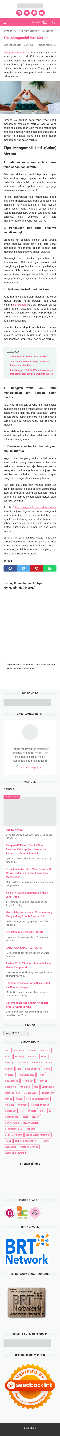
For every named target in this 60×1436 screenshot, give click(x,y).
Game (47, 1069)
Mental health (47, 1093)
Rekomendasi (12, 1117)
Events (49, 1062)
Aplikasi (32, 1050)
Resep (25, 1117)
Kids (36, 1087)
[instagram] (18, 12)
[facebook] (33, 12)
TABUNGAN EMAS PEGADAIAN (24, 947)
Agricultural (18, 1050)
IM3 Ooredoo (11, 1081)
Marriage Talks (12, 1093)
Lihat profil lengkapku (30, 767)
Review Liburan (31, 1123)
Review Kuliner (12, 1123)
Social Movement (13, 1135)
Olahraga (9, 1105)
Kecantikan (27, 1081)
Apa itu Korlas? (14, 829)
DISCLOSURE (30, 1428)
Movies (8, 1099)
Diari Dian (23, 1062)
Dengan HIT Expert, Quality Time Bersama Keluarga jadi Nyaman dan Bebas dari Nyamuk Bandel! (26, 849)
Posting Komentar (46, 45)
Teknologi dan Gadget (25, 1141)
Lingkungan (48, 1087)
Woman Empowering (15, 1153)
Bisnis (8, 1056)
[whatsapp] (49, 568)
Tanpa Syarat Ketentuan (38, 1135)
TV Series (44, 1141)
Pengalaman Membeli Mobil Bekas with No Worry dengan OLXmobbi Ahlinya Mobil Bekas (29, 873)
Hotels (41, 1075)
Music (19, 1099)
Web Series (10, 1147)
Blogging (19, 1056)
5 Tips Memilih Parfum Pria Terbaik (28, 356)
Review (35, 1117)
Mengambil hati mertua (17, 52)
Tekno (8, 1141)
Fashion (9, 1069)
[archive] (17, 1033)
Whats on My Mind (29, 1147)
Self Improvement (14, 1129)
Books (44, 1056)
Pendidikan (10, 1111)
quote (52, 1111)
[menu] (5, 22)
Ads (7, 1050)
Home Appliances (25, 1075)
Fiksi (19, 1069)
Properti (32, 1111)
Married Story (30, 1093)
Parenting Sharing (40, 1105)
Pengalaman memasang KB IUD (24, 932)
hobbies (9, 1075)
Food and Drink (32, 1069)
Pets (22, 1111)
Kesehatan (10, 1087)
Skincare (30, 1129)
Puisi (42, 1111)
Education (37, 1062)
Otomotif (22, 1105)
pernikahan (20, 304)
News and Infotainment (37, 1099)
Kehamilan (42, 1081)
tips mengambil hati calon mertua (35, 507)
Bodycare (32, 1056)
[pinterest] (36, 568)
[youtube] (41, 12)
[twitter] (26, 12)
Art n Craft (45, 1050)
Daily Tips (10, 1062)
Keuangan (25, 1087)
